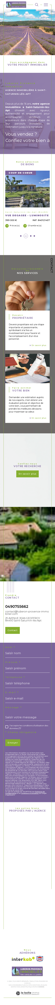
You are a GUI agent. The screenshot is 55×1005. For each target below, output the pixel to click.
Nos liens (20, 987)
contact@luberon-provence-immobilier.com (27, 612)
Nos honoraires (15, 985)
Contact (51, 265)
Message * (13, 707)
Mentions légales (39, 985)
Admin (13, 987)
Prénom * (13, 662)
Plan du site (26, 985)
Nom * (10, 647)
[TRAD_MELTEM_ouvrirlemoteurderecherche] (36, 4)
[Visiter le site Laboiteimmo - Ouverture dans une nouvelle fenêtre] (27, 996)
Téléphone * (15, 677)
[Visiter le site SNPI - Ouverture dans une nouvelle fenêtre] (40, 959)
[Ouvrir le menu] (46, 4)
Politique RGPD (31, 987)
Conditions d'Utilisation (30, 793)
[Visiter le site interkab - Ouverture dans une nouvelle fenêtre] (23, 959)
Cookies (41, 987)
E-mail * (12, 692)
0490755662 (16, 606)
